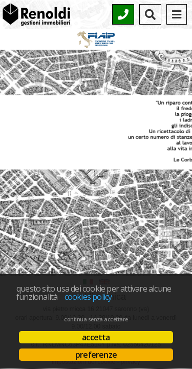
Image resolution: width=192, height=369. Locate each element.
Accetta (96, 337)
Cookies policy (88, 296)
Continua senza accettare (95, 319)
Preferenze (96, 354)
